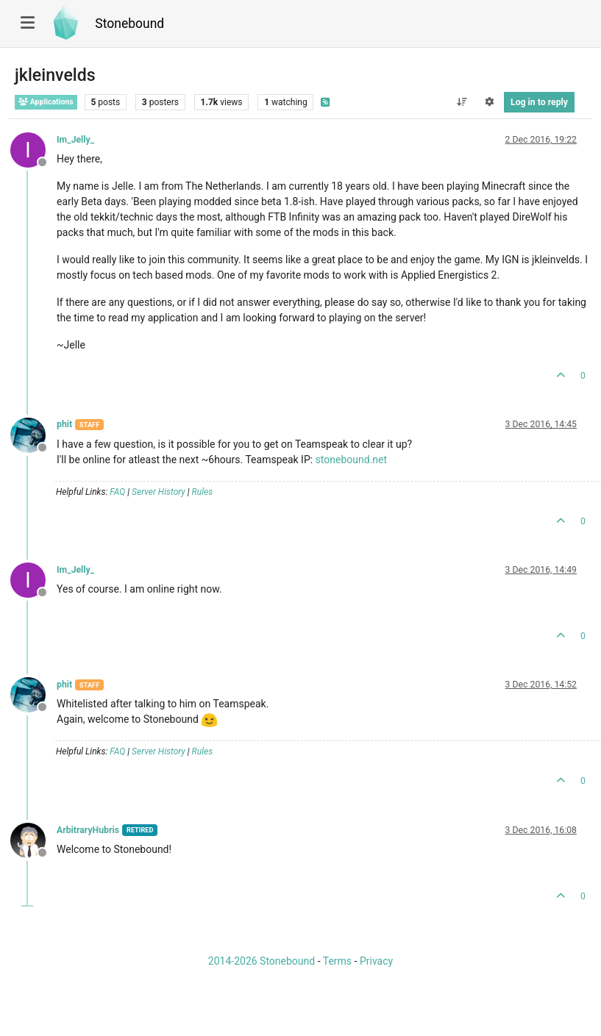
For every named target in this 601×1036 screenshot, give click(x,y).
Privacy (376, 961)
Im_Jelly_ (75, 140)
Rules (202, 492)
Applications (46, 102)
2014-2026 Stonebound (261, 961)
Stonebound (129, 23)
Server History (158, 492)
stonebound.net (351, 459)
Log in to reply (539, 102)
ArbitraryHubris (88, 830)
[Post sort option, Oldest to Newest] (461, 102)
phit (64, 424)
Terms (337, 961)
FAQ (117, 492)
